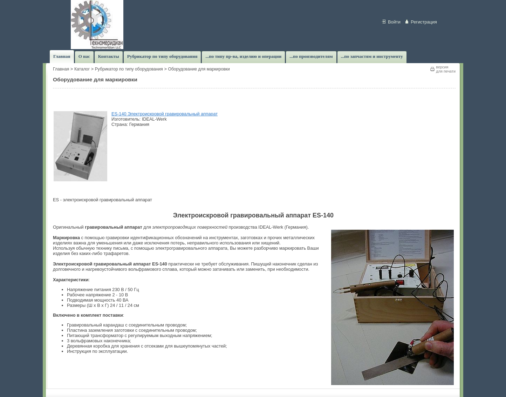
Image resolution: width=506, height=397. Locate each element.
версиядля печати (446, 69)
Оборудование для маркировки (199, 69)
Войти (394, 22)
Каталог (82, 69)
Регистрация (424, 22)
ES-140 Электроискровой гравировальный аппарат (164, 113)
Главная (61, 69)
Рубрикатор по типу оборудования (129, 69)
